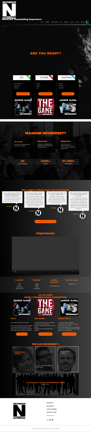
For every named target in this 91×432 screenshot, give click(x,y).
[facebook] (53, 420)
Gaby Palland (20, 352)
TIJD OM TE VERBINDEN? (23, 93)
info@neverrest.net (50, 415)
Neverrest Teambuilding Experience (22, 19)
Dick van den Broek (45, 365)
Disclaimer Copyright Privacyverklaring (52, 428)
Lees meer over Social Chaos (69, 334)
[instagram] (48, 420)
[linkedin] (50, 420)
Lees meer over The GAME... (45, 334)
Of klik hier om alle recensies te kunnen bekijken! (45, 221)
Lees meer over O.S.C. (21, 334)
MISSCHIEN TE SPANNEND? (45, 93)
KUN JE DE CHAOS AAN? (68, 93)
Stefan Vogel (65, 351)
